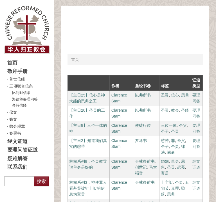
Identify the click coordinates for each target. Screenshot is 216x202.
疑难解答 (17, 158)
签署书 (15, 133)
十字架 (167, 182)
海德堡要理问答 (25, 99)
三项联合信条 (21, 86)
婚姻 (165, 161)
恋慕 (181, 167)
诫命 (171, 152)
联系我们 (17, 167)
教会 (175, 110)
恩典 (185, 95)
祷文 (13, 119)
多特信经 (19, 105)
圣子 (165, 131)
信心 (175, 95)
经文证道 (17, 141)
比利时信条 (21, 93)
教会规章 (17, 126)
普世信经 (17, 79)
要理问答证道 (22, 150)
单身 (175, 161)
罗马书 (141, 140)
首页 (12, 63)
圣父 (183, 125)
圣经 (185, 110)
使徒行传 (143, 125)
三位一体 (169, 125)
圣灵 (165, 95)
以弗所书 (143, 95)
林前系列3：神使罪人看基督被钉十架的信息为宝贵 (88, 188)
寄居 (165, 173)
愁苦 (165, 140)
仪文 (13, 112)
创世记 (141, 167)
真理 (175, 188)
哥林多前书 (145, 161)
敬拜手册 (17, 71)
